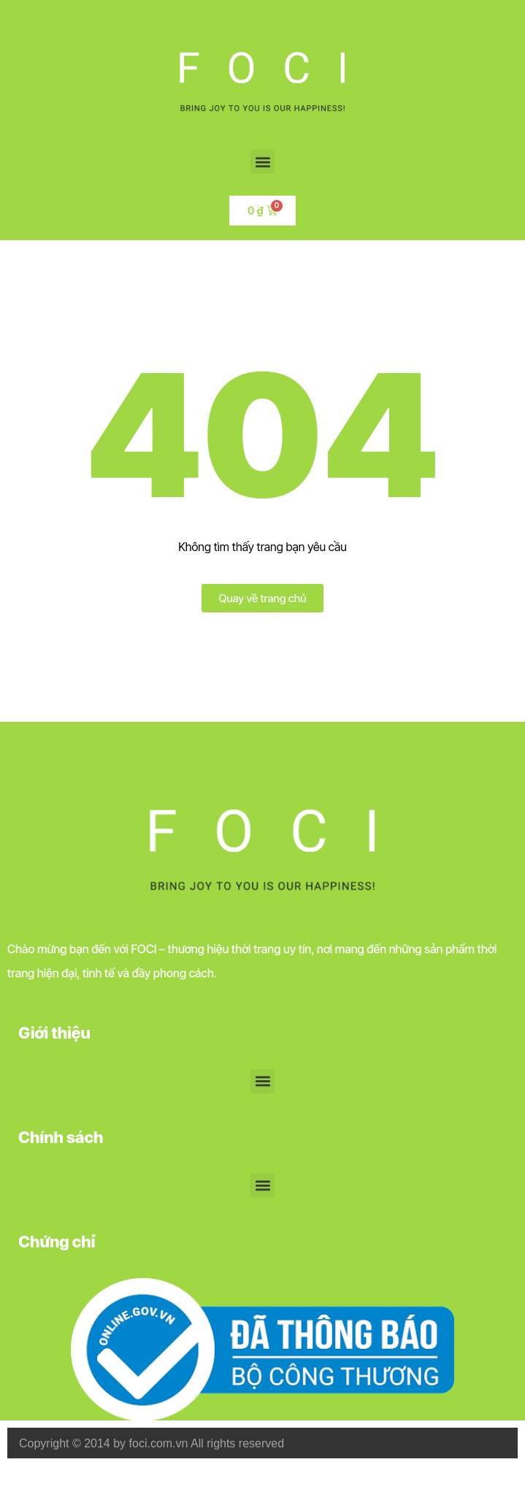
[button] (262, 162)
